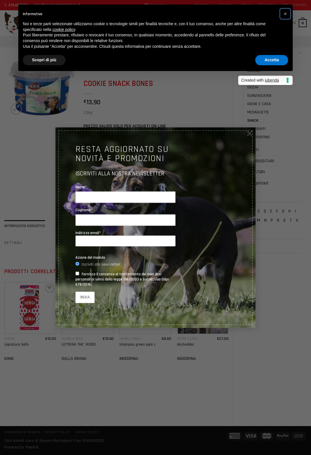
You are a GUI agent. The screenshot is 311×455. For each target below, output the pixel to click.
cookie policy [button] (64, 29)
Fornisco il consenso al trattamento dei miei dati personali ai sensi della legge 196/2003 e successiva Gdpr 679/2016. (122, 279)
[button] (285, 13)
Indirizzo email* (125, 239)
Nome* (81, 187)
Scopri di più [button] (44, 60)
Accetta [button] (271, 60)
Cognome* (84, 209)
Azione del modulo (90, 257)
